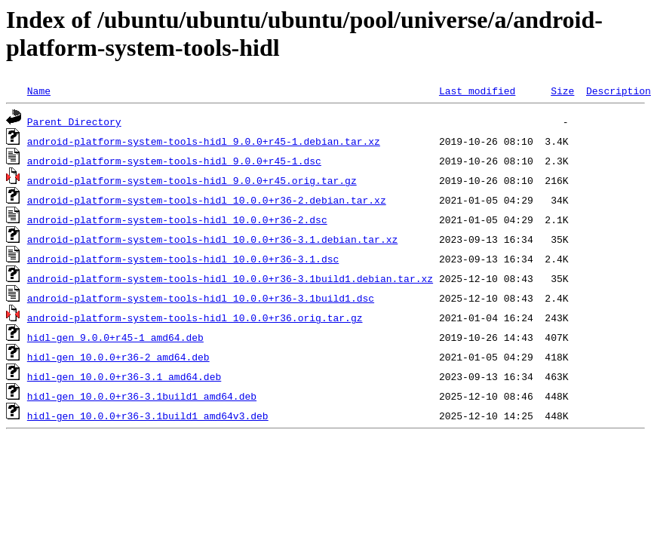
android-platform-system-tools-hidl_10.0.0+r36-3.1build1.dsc (200, 298)
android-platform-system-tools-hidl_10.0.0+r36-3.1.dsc (183, 258)
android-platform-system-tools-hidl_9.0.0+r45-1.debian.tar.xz (203, 141)
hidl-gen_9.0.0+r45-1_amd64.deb (115, 337)
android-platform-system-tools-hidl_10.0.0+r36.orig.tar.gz (195, 317)
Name (39, 90)
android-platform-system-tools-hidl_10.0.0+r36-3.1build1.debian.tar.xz (230, 278)
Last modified (477, 90)
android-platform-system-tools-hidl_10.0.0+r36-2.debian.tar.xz (206, 200)
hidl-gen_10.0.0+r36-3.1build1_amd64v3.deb (148, 415)
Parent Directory (74, 121)
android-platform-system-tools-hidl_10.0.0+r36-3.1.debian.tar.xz (212, 239)
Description (618, 90)
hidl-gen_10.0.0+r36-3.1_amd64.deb (124, 376)
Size (562, 90)
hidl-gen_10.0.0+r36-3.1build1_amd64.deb (141, 396)
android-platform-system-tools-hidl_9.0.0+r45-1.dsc (174, 160)
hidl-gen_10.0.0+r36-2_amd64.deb (118, 357)
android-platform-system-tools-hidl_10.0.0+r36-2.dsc (177, 219)
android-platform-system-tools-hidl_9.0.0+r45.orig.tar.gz (192, 180)
